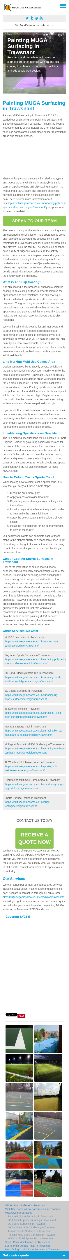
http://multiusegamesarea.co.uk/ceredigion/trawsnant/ (33, 897)
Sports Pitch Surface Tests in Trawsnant (27, 1245)
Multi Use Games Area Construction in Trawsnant (33, 1209)
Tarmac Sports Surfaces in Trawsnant (29, 1231)
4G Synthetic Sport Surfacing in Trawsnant (32, 1227)
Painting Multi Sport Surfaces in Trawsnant (32, 1234)
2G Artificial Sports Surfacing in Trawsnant (32, 1220)
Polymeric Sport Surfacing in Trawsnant (30, 1216)
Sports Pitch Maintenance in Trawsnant (27, 1242)
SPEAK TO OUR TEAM (34, 221)
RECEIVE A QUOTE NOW (34, 838)
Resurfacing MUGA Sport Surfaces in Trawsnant (32, 1249)
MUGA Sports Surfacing (18, 1212)
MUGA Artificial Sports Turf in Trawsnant (31, 1238)
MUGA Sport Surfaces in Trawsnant (25, 1205)
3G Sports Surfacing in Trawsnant (27, 1223)
